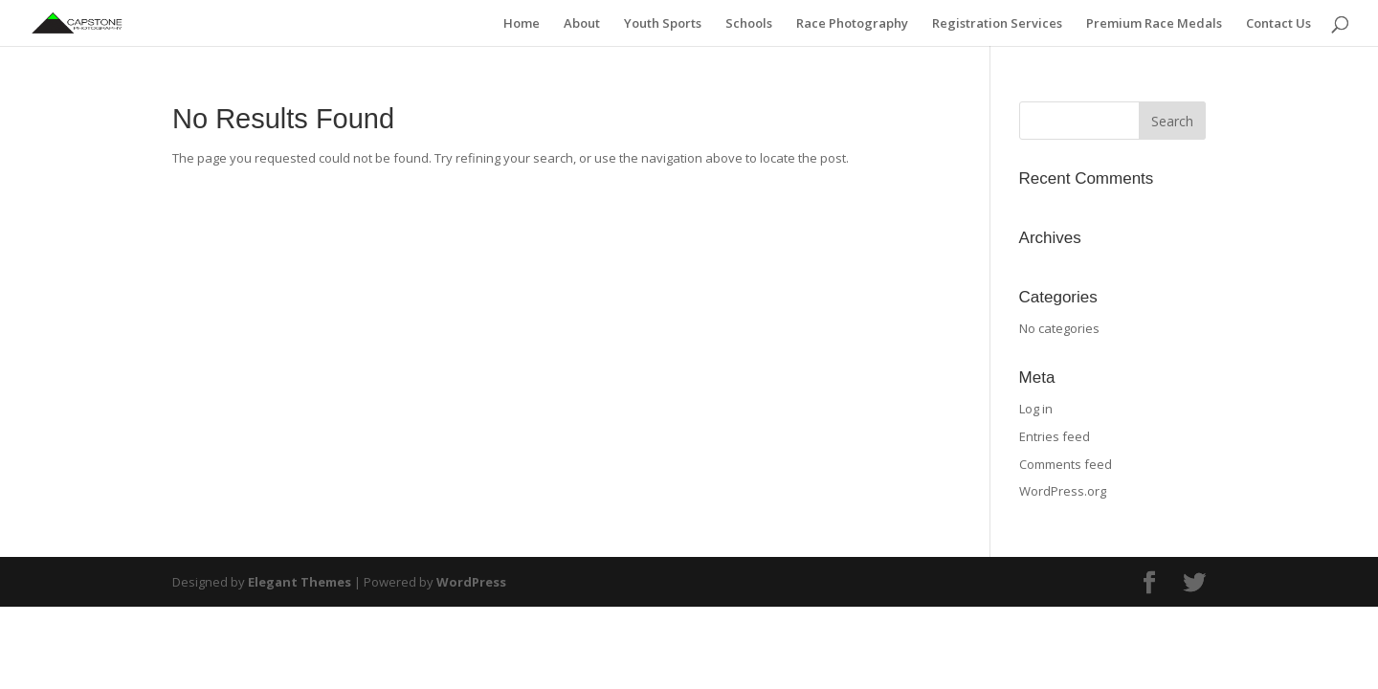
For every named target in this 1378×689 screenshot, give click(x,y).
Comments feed (1065, 464)
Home (521, 24)
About (582, 24)
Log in (1036, 408)
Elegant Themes (299, 581)
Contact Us (1278, 24)
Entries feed (1054, 436)
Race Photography (852, 24)
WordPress (471, 581)
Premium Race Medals (1154, 24)
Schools (748, 24)
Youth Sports (662, 24)
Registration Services (997, 24)
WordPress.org (1062, 491)
